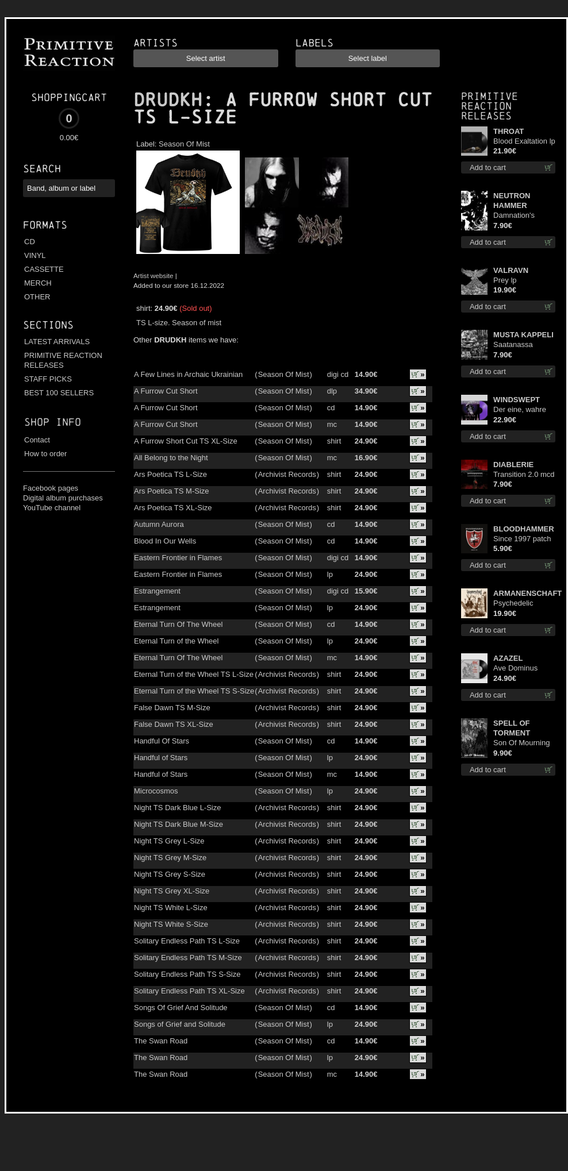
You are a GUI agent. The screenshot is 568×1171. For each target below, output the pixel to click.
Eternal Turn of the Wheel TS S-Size (194, 691)
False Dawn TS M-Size (172, 707)
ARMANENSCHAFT (524, 593)
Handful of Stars (160, 757)
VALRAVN (510, 270)
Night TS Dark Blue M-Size (178, 824)
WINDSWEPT (516, 399)
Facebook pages (50, 488)
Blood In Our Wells (165, 541)
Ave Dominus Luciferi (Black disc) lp (516, 668)
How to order (45, 453)
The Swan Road (160, 1041)
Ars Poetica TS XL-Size (173, 507)
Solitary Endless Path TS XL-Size (189, 991)
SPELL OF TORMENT (511, 728)
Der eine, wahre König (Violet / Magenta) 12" (519, 410)
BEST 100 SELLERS (59, 392)
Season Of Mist (184, 144)
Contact (37, 440)
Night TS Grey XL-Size (171, 891)
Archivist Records (287, 474)
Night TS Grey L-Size (169, 841)
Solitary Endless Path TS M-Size (188, 957)
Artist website (153, 275)
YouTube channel (51, 507)
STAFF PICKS (48, 379)
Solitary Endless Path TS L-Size (187, 941)
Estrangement (157, 591)
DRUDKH (167, 100)
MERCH (38, 283)
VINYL (35, 255)
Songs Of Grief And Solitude (181, 1007)
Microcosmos (156, 791)
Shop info (52, 422)
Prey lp (504, 280)
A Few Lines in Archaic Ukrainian (188, 374)
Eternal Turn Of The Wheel (178, 624)
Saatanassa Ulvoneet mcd (516, 345)
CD (29, 241)
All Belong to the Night (171, 457)
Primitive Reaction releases (489, 106)
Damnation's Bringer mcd (514, 216)
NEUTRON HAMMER (511, 200)
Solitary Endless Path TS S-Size (187, 974)
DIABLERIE (513, 464)
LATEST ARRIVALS (57, 341)
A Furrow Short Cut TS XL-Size (185, 441)
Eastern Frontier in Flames (178, 557)
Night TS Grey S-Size (169, 874)
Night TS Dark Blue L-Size (177, 807)
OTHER (37, 296)
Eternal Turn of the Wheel (176, 641)
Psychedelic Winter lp (513, 603)
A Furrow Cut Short (166, 391)
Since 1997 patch (522, 538)
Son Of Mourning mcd (521, 743)
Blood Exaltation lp (524, 141)
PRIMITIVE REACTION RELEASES (63, 360)
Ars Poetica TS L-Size (170, 474)
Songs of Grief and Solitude (179, 1024)
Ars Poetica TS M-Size (171, 491)
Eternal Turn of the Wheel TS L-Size (194, 674)
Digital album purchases (63, 498)
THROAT (508, 131)
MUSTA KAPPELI (523, 334)
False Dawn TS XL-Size (173, 724)
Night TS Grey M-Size (170, 857)
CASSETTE (44, 269)
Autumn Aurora (159, 524)
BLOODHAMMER (523, 529)
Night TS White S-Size (171, 924)
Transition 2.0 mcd (523, 474)
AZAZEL (508, 658)
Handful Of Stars (161, 741)
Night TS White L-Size (171, 907)
